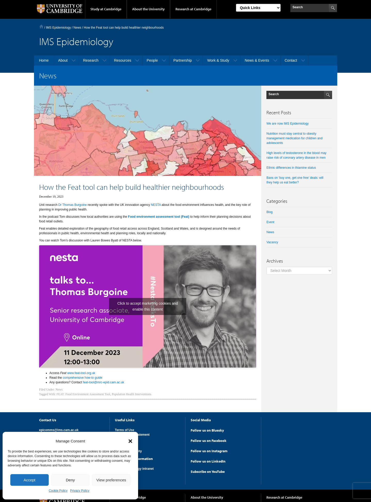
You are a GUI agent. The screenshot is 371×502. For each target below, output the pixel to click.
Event (270, 222)
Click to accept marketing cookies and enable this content (147, 306)
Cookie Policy (58, 490)
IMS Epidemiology (58, 27)
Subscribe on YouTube (208, 471)
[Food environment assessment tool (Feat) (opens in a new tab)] (158, 216)
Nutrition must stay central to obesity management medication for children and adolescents (294, 138)
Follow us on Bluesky (207, 430)
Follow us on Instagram (209, 451)
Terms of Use (124, 430)
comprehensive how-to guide (82, 377)
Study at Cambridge (105, 9)
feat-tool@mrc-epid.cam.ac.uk (103, 382)
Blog (269, 212)
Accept (29, 480)
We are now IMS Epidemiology (287, 123)
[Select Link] (258, 8)
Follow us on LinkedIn (208, 461)
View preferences (111, 480)
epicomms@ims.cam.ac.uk (59, 430)
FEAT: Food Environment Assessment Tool (83, 394)
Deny (70, 480)
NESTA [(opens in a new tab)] (156, 205)
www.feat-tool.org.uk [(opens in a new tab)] (81, 373)
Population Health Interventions (131, 394)
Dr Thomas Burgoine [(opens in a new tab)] (72, 205)
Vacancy (272, 242)
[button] (130, 441)
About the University (148, 9)
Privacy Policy (79, 490)
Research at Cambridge (193, 9)
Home (41, 26)
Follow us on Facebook (208, 440)
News (59, 389)
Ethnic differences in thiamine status (291, 167)
